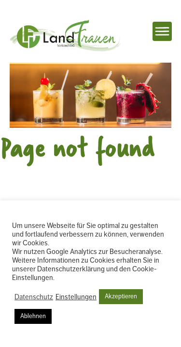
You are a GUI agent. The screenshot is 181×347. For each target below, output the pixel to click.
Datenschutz (33, 297)
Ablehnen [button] (33, 316)
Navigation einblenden (162, 31)
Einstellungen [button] (76, 297)
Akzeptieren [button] (121, 296)
